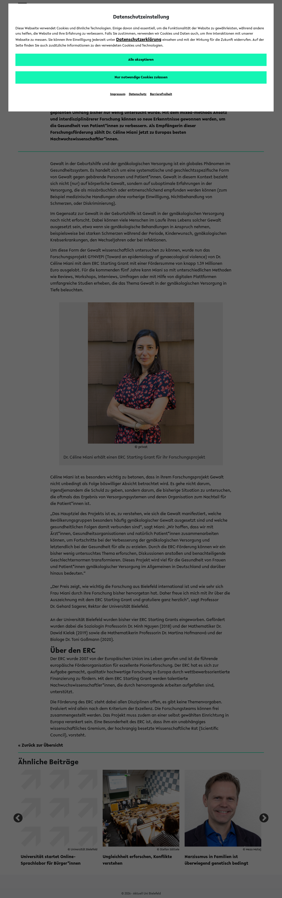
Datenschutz (138, 94)
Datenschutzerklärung (138, 40)
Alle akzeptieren (141, 60)
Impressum (117, 94)
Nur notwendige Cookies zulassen (141, 77)
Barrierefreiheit (161, 94)
